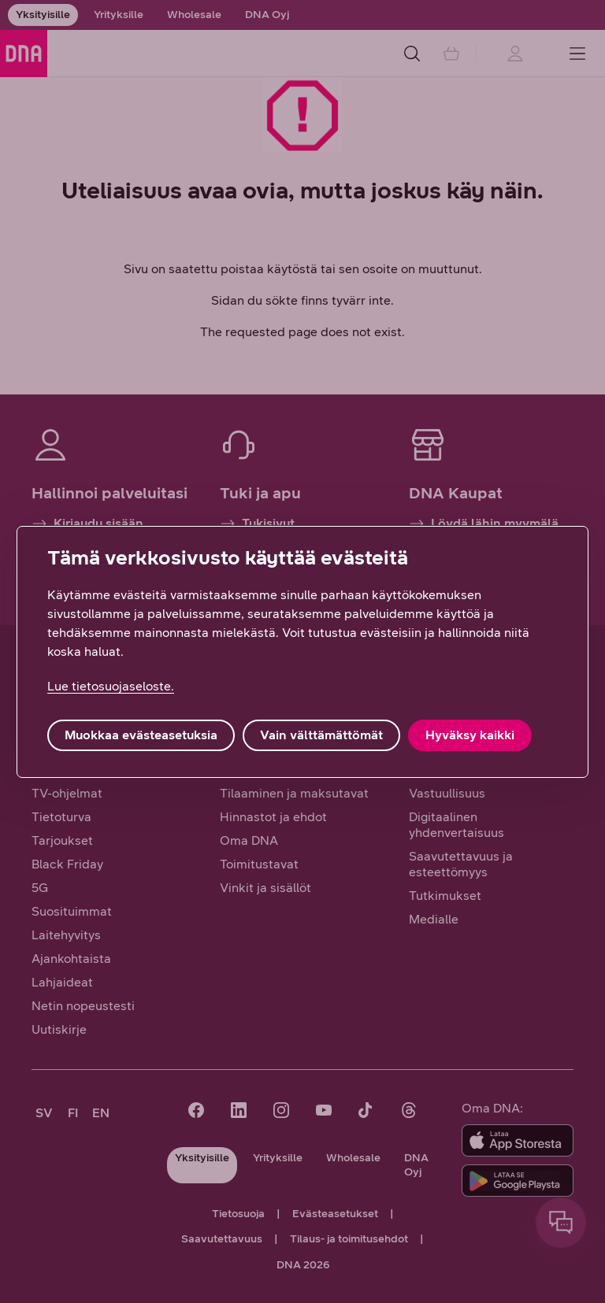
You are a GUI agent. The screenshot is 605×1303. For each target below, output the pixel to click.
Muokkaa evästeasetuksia (141, 734)
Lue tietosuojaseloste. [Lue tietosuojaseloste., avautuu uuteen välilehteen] (110, 686)
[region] (302, 652)
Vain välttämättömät (321, 734)
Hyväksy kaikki (469, 734)
